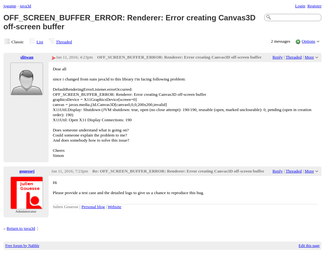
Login (300, 6)
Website (114, 206)
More (309, 57)
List (39, 41)
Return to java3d (21, 228)
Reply (278, 57)
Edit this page (309, 245)
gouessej (27, 171)
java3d (25, 6)
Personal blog (93, 206)
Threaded (64, 41)
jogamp (9, 6)
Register (314, 6)
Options (308, 41)
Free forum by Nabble (22, 245)
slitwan (26, 57)
